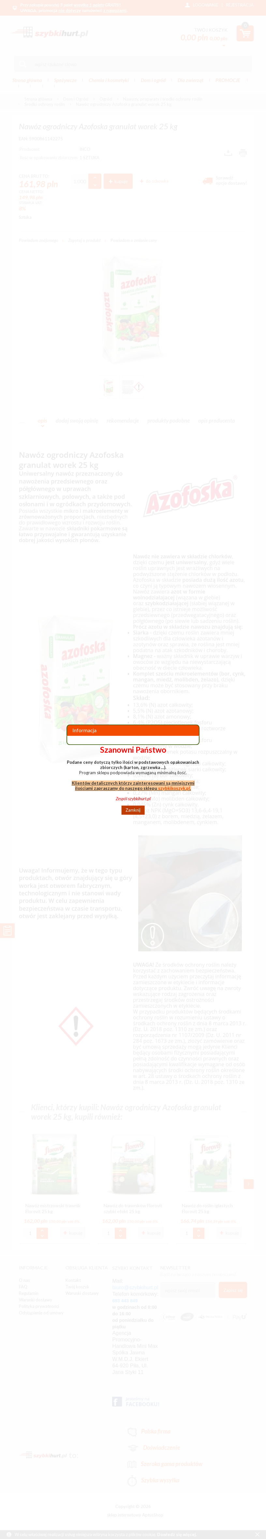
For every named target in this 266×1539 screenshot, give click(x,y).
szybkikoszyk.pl (174, 788)
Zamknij (133, 810)
